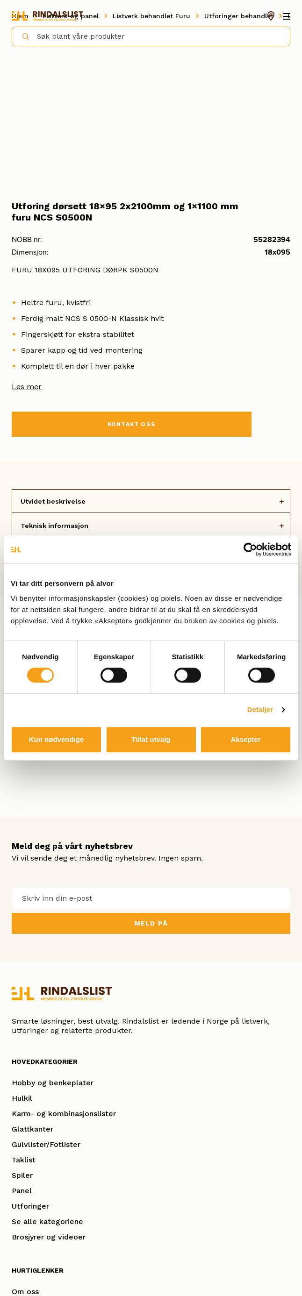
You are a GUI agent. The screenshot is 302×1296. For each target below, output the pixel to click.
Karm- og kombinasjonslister (64, 1113)
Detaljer (260, 709)
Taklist (24, 1159)
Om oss (25, 1291)
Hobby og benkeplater (52, 1082)
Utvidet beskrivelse (53, 501)
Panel (22, 1190)
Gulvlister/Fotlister (46, 1144)
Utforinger (30, 1206)
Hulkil (22, 1098)
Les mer (27, 386)
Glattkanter (32, 1129)
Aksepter (245, 739)
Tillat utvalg (150, 739)
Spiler (22, 1175)
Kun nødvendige (56, 739)
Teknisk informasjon (54, 525)
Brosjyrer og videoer (49, 1236)
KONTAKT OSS (132, 424)
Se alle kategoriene (47, 1221)
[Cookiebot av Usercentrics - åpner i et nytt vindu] (250, 549)
